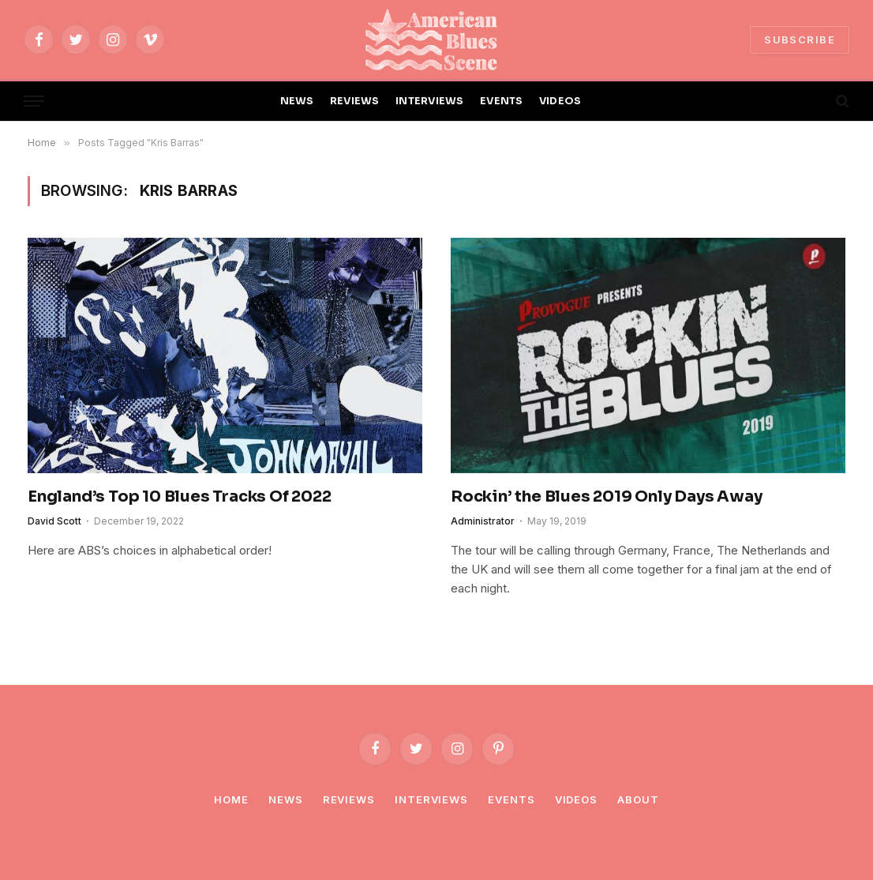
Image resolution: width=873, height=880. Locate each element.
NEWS (297, 101)
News (285, 799)
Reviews (349, 799)
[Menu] (34, 101)
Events (511, 799)
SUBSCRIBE (799, 39)
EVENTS (501, 101)
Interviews (431, 799)
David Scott (54, 521)
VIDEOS (560, 101)
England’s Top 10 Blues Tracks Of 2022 (180, 496)
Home (231, 799)
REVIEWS (355, 101)
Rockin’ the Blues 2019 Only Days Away (606, 496)
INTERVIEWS (429, 101)
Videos (576, 799)
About (638, 799)
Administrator (483, 521)
